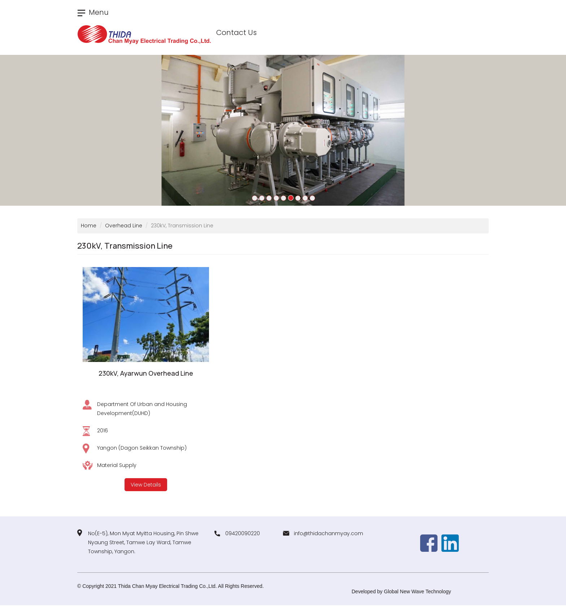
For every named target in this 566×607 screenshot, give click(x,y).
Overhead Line (123, 225)
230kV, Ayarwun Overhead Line (146, 373)
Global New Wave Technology (417, 591)
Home (88, 225)
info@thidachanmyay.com (328, 533)
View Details (146, 484)
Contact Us (236, 32)
